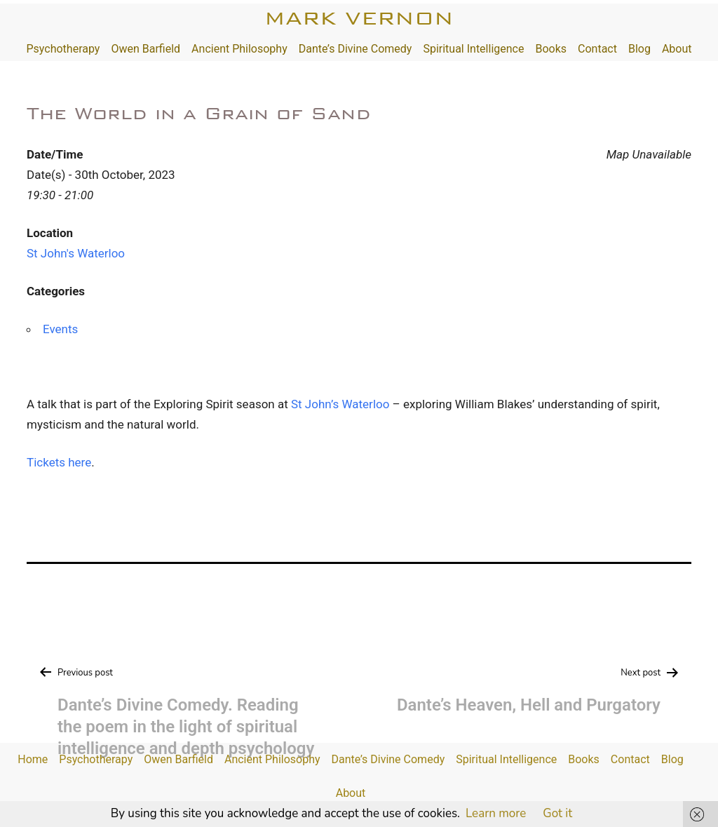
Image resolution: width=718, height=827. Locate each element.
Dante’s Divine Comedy (355, 48)
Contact (597, 48)
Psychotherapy (63, 48)
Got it (557, 813)
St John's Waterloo (76, 253)
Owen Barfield (145, 48)
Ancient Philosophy (239, 48)
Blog (639, 48)
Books (551, 48)
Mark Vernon (359, 18)
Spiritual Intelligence (473, 48)
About (677, 48)
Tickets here (59, 462)
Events (60, 329)
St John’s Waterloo (340, 404)
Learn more (496, 813)
